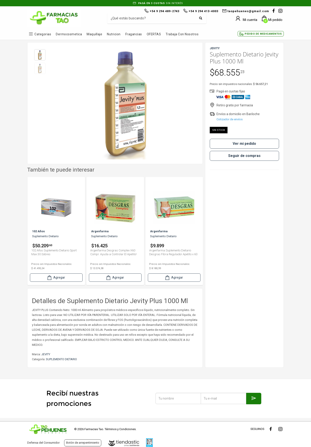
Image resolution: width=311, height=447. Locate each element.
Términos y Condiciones (120, 429)
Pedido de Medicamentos (263, 33)
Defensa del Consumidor (43, 442)
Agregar (56, 277)
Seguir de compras (244, 156)
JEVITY (45, 354)
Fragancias (133, 34)
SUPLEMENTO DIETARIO (61, 359)
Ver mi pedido (244, 143)
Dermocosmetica (69, 34)
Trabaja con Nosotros (182, 34)
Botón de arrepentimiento (82, 442)
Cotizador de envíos (229, 119)
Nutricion (114, 34)
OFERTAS (154, 34)
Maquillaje (94, 34)
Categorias (42, 34)
